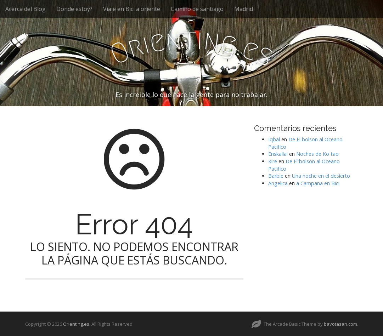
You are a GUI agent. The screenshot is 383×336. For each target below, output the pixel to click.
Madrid (243, 9)
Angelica (278, 183)
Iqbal (274, 139)
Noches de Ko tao (317, 153)
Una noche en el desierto (321, 175)
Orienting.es (76, 324)
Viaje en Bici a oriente (131, 9)
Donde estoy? (74, 9)
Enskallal (278, 153)
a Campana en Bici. (318, 183)
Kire (272, 161)
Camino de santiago (197, 9)
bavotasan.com (340, 324)
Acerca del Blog (25, 9)
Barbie (275, 175)
